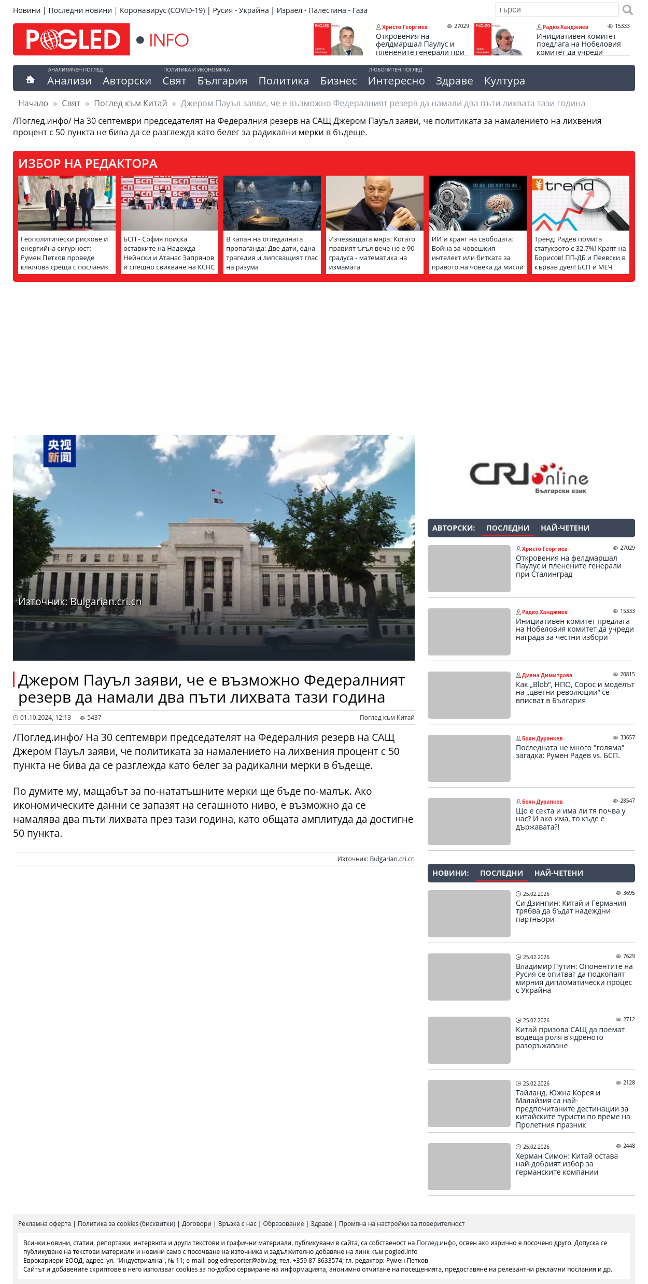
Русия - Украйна (241, 10)
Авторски (127, 80)
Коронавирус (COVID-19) (162, 10)
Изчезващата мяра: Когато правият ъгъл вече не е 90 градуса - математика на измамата (372, 253)
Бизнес (338, 80)
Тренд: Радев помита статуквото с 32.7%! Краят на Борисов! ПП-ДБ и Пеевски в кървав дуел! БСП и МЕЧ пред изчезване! (580, 257)
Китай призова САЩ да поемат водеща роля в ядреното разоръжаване (570, 1037)
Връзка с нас (237, 1223)
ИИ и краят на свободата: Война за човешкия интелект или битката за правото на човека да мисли (478, 253)
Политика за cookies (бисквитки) (126, 1223)
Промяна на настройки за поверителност (402, 1223)
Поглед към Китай (130, 103)
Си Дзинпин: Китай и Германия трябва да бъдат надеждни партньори (571, 911)
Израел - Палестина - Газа (322, 10)
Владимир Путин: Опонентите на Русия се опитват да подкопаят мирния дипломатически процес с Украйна (574, 978)
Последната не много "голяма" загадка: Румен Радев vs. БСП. (570, 752)
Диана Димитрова (547, 675)
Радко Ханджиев (565, 27)
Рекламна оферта (44, 1223)
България (223, 80)
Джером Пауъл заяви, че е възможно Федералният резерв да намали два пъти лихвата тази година (211, 688)
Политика (284, 80)
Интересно (396, 80)
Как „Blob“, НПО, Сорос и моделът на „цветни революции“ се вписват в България (575, 692)
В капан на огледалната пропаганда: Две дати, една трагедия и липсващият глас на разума (272, 253)
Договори (197, 1223)
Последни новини (80, 10)
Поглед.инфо (436, 1242)
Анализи (69, 80)
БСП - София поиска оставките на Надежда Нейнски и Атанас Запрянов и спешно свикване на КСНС (169, 253)
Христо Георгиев (405, 27)
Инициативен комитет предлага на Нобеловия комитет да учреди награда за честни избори (583, 48)
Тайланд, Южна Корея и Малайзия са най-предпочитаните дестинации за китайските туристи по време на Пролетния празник (573, 1109)
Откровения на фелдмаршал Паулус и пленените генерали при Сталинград (420, 48)
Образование (283, 1223)
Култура (505, 80)
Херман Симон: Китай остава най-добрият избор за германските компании (567, 1164)
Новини (26, 10)
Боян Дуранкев (542, 738)
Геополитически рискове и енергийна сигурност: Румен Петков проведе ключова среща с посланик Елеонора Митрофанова (64, 257)
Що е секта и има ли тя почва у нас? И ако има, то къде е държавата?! (571, 819)
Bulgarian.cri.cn (392, 858)
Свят (174, 80)
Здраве (454, 80)
